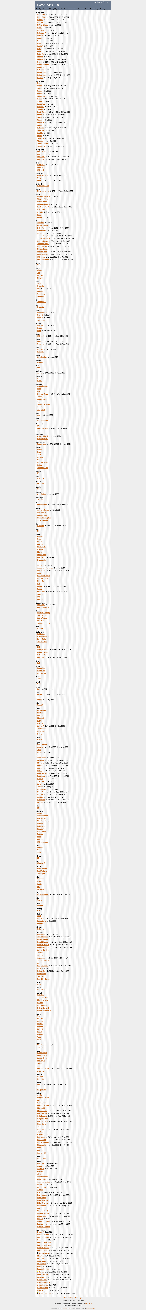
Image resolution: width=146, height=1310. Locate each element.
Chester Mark (42, 818)
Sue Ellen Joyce (43, 979)
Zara (39, 852)
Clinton (40, 713)
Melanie (40, 1003)
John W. (40, 1029)
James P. (40, 726)
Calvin (39, 881)
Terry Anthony (42, 520)
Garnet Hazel (42, 1280)
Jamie (39, 373)
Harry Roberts (42, 1121)
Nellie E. (40, 35)
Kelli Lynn (41, 826)
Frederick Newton (44, 207)
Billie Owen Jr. (42, 1203)
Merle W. (40, 1079)
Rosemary (41, 294)
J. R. (39, 563)
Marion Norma (42, 420)
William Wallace (43, 607)
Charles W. (41, 547)
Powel (39, 62)
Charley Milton (42, 199)
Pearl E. (40, 315)
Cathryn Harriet (43, 649)
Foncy (39, 1266)
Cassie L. (40, 1100)
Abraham (40, 1163)
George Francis (45, 1293)
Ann (38, 415)
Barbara (40, 539)
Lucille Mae (41, 570)
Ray (38, 910)
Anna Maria (41, 758)
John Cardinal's (62, 1308)
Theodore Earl (42, 468)
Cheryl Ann (41, 1216)
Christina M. (42, 512)
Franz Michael (42, 773)
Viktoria (40, 802)
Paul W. (40, 46)
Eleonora (40, 760)
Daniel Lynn (41, 1103)
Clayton (40, 823)
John (39, 431)
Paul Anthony (42, 871)
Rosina (40, 797)
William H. (41, 157)
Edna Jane (41, 1240)
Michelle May (42, 1005)
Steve (39, 1063)
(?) (38, 378)
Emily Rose (41, 555)
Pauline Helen (42, 254)
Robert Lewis (42, 75)
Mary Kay (40, 829)
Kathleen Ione (42, 1134)
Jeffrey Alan (41, 729)
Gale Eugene (42, 1116)
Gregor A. (41, 478)
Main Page (39, 9)
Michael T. (41, 22)
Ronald (40, 905)
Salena (39, 88)
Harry (39, 721)
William (40, 154)
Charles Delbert (43, 652)
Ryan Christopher (44, 518)
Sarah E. (40, 107)
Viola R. (40, 594)
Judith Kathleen (43, 960)
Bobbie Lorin (42, 1053)
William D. (41, 605)
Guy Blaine (41, 494)
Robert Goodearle (44, 72)
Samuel (40, 91)
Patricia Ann (42, 515)
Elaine (39, 552)
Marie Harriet (42, 246)
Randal (40, 362)
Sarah (39, 99)
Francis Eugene (43, 1269)
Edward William (43, 1105)
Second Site (69, 1308)
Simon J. (40, 120)
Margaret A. (41, 918)
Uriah (39, 1039)
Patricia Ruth (42, 252)
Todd (39, 1037)
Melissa (40, 460)
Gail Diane (41, 209)
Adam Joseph (42, 386)
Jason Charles (42, 615)
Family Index (62, 9)
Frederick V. (41, 1026)
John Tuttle (41, 1129)
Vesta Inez (41, 592)
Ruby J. (40, 317)
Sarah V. (40, 352)
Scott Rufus (41, 112)
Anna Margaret (43, 175)
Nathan (40, 834)
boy (38, 1016)
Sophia (40, 133)
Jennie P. (40, 565)
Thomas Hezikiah (43, 144)
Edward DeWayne (44, 1242)
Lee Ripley (41, 1061)
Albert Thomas (43, 939)
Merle (39, 215)
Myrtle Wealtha (43, 1142)
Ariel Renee (41, 710)
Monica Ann (41, 831)
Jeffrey (39, 953)
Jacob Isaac (41, 302)
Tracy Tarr (41, 410)
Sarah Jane (41, 921)
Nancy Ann (41, 444)
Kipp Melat (88, 1303)
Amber (39, 813)
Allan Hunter (42, 868)
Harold (39, 452)
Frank (41, 1272)
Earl (38, 368)
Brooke (40, 1018)
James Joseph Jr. (44, 238)
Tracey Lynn (42, 642)
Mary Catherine (43, 191)
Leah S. (40, 1084)
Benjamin (41, 165)
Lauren (40, 275)
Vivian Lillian (42, 505)
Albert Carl (41, 934)
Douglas (40, 995)
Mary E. (40, 752)
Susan (39, 136)
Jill (38, 1126)
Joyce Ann (41, 958)
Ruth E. (40, 86)
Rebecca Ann (42, 399)
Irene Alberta (42, 1055)
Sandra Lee (41, 974)
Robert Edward (43, 1008)
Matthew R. (41, 1158)
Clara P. (40, 1219)
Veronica (40, 889)
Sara (39, 837)
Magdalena (41, 789)
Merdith (40, 278)
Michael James (43, 578)
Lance (39, 963)
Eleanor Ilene (42, 1111)
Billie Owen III (42, 1200)
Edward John (42, 1250)
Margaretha (41, 1090)
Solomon (40, 128)
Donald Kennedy (43, 204)
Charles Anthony (43, 613)
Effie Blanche (44, 1253)
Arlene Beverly (43, 225)
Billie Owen (41, 1198)
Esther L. (40, 929)
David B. (40, 549)
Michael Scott (42, 462)
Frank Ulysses (42, 1274)
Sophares (41, 130)
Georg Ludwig (42, 1285)
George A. (41, 1071)
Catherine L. (42, 230)
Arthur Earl (41, 1187)
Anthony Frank (43, 510)
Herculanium (42, 560)
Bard (39, 1192)
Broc (39, 389)
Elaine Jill (41, 1108)
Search (87, 9)
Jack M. (40, 212)
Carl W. (40, 544)
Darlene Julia (42, 1224)
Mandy (39, 1032)
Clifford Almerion (43, 1221)
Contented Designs (90, 1308)
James (39, 283)
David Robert (42, 202)
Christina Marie (43, 821)
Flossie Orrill (42, 1113)
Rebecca (40, 67)
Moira (39, 265)
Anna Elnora (42, 744)
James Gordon (43, 950)
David (39, 449)
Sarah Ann (41, 104)
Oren (39, 684)
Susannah (41, 344)
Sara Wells (41, 705)
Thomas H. (41, 141)
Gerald (39, 739)
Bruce (39, 541)
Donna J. (40, 1232)
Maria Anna (41, 792)
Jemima (40, 499)
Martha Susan (42, 249)
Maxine (40, 1076)
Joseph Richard (43, 244)
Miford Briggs (42, 25)
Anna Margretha (43, 1182)
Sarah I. (40, 109)
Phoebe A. (41, 59)
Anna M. (40, 747)
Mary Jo (40, 457)
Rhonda (40, 1034)
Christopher (41, 1045)
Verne (39, 489)
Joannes (40, 781)
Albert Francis (42, 937)
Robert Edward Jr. (44, 1011)
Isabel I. (40, 628)
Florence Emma (43, 947)
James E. (40, 233)
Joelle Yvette (42, 618)
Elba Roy (40, 1256)
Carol (39, 1208)
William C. (41, 336)
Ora (38, 584)
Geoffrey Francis (43, 1282)
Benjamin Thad (43, 1097)
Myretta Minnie (43, 895)
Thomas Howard (43, 404)
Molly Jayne (41, 581)
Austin (39, 1095)
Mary (39, 178)
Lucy (39, 573)
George (40, 1290)
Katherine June (43, 186)
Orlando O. (41, 41)
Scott (39, 1148)
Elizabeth (40, 483)
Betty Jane (41, 228)
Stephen (40, 296)
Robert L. (40, 217)
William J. (41, 257)
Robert (39, 465)
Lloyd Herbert (42, 1000)
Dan (38, 391)
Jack (39, 454)
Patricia (40, 291)
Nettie (39, 38)
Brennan (40, 879)
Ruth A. (40, 734)
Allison (40, 1171)
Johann (40, 784)
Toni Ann (40, 407)
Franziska (41, 776)
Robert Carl (41, 971)
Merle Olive (41, 17)
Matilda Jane (42, 989)
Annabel (40, 223)
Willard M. (41, 657)
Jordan (40, 1132)
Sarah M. (40, 924)
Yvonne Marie (42, 439)
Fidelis (39, 768)
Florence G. (41, 1264)
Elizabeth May (42, 428)
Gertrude (40, 526)
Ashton (40, 1190)
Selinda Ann (42, 976)
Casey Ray (41, 668)
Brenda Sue (41, 1206)
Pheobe (40, 57)
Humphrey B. (42, 312)
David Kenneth (43, 636)
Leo (38, 288)
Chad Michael (42, 1211)
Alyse (39, 1174)
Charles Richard (43, 196)
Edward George (43, 1248)
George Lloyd (42, 436)
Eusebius (40, 765)
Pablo (39, 700)
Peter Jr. (40, 54)
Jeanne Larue (42, 241)
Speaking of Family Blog (50, 9)
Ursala (39, 900)
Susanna (40, 138)
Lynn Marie (41, 639)
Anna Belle (41, 1179)
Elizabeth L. (41, 1258)
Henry (39, 328)
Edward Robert (43, 945)
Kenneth (40, 286)
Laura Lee (41, 1137)
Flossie (40, 557)
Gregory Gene (42, 1119)
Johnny (40, 397)
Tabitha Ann (41, 402)
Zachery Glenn (42, 1153)
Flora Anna (41, 1261)
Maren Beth (41, 731)
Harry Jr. (40, 723)
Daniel (39, 381)
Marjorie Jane (42, 966)
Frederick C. (42, 1277)
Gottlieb (40, 779)
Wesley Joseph (43, 151)
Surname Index (72, 9)
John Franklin (42, 997)
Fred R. (40, 1024)
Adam (39, 694)
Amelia (39, 536)
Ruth (39, 83)
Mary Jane (41, 14)
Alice (39, 916)
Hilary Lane (41, 1124)
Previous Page (94, 9)
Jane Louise (42, 357)
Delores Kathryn (43, 1227)
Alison (39, 270)
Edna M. (40, 167)
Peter (39, 49)
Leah (39, 689)
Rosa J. (40, 78)
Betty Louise (42, 1195)
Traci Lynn (41, 873)
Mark (39, 968)
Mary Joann (41, 1140)
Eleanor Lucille (43, 1068)
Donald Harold (42, 942)
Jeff (38, 273)
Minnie (39, 28)
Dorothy (40, 715)
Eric (38, 887)
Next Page (102, 9)
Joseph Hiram (42, 1058)
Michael (40, 20)
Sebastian (41, 800)
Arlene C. (40, 1184)
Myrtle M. (40, 30)
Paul (39, 43)
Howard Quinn (42, 394)
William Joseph (43, 842)
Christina (40, 325)
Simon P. (40, 122)
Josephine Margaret (45, 568)
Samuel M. (41, 96)
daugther (40, 1021)
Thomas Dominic (43, 623)
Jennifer (40, 955)
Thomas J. (41, 146)
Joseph (40, 1047)
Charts (80, 9)
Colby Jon (41, 671)
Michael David (42, 673)
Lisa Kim (40, 621)
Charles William (43, 1213)
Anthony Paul (42, 816)
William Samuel (43, 259)
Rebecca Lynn (42, 655)
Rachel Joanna (43, 64)
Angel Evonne (42, 1177)
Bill (38, 647)
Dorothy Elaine (43, 1235)
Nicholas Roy (42, 1145)
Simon (39, 115)
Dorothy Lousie (43, 1237)
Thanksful (41, 320)
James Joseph (42, 236)
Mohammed (41, 850)
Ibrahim (40, 847)
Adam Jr (40, 1169)
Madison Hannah (43, 576)
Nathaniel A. (42, 33)
